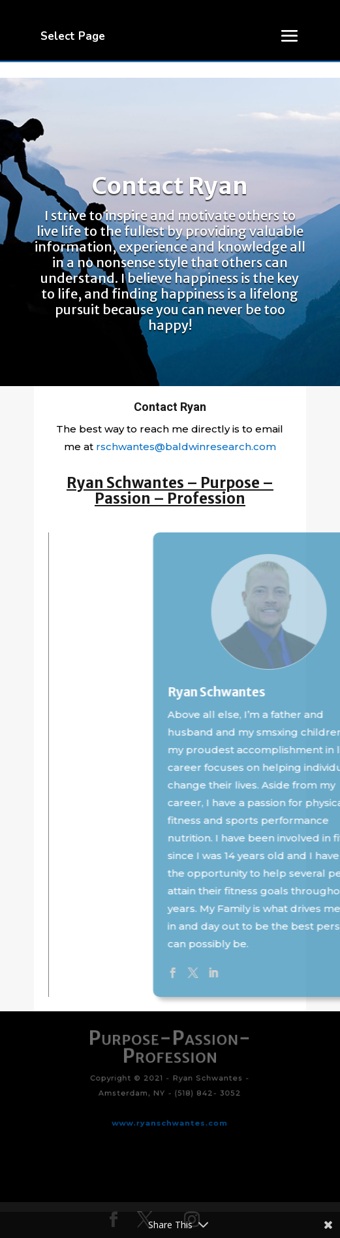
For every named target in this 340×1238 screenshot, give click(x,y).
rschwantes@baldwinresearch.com (186, 446)
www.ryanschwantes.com (170, 1113)
